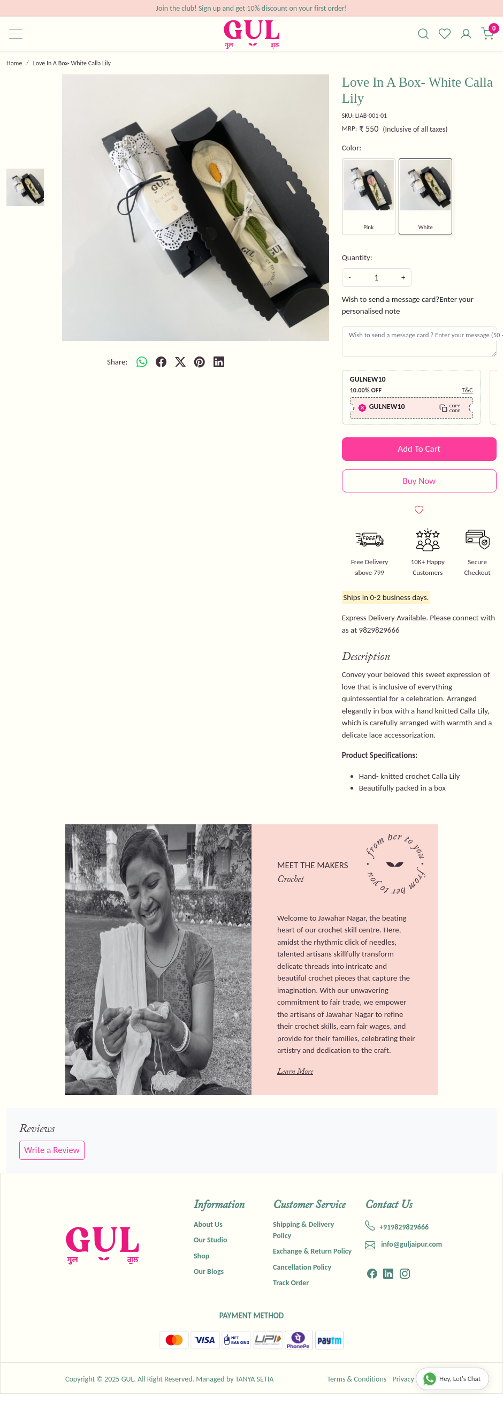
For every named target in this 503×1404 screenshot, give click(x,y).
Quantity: (357, 257)
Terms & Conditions (356, 1379)
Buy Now (419, 481)
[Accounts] (466, 34)
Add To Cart (419, 448)
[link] (423, 33)
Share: (117, 362)
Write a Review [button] (52, 1150)
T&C (467, 390)
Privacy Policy (412, 1379)
